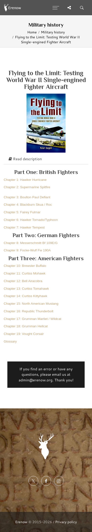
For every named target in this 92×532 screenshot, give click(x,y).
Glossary (10, 341)
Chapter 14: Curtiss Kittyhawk (25, 296)
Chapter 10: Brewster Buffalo (25, 266)
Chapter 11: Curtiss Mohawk (24, 273)
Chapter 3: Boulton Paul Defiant (27, 197)
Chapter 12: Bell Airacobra (23, 281)
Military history (53, 32)
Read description (25, 158)
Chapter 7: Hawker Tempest (24, 227)
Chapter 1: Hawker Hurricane (25, 180)
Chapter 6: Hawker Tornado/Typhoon (31, 220)
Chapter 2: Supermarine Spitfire (27, 187)
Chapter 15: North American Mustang (31, 303)
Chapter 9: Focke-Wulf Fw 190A (27, 250)
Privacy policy (66, 521)
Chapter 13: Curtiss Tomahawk (26, 288)
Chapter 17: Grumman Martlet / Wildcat (32, 319)
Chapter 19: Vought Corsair (24, 334)
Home (32, 32)
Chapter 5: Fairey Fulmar (22, 212)
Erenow (21, 521)
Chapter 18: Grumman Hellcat (26, 326)
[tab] (46, 159)
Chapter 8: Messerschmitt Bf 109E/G (31, 243)
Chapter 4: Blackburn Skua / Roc (28, 204)
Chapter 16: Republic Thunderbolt (28, 311)
